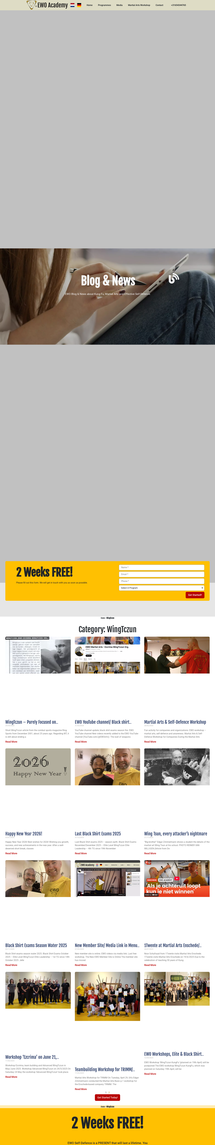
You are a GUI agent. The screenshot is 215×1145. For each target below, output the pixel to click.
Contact (160, 5)
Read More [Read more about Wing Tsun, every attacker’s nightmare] (150, 853)
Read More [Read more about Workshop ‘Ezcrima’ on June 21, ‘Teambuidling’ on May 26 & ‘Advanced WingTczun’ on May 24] (11, 1077)
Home (90, 5)
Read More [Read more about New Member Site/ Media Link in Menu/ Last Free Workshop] (81, 965)
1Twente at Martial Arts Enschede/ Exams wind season (171, 948)
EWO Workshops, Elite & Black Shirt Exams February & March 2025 (173, 1056)
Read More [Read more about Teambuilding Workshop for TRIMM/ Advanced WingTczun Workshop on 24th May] (81, 1089)
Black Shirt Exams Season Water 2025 (36, 945)
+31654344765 (179, 5)
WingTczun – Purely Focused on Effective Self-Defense (30, 724)
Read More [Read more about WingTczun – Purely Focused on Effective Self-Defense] (11, 741)
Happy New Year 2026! (23, 834)
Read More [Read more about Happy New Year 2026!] (11, 853)
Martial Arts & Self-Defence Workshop (175, 722)
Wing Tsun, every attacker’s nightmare (175, 834)
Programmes (104, 5)
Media (120, 5)
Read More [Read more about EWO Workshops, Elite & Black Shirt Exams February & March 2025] (150, 1074)
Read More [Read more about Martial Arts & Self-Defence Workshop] (150, 741)
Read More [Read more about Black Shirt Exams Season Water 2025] (11, 965)
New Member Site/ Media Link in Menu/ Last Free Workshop (106, 948)
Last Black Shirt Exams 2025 (98, 834)
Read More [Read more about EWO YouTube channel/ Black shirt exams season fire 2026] (81, 741)
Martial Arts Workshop (139, 5)
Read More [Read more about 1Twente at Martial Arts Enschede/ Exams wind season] (150, 965)
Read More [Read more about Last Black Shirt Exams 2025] (81, 853)
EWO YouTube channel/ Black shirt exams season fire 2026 (102, 724)
